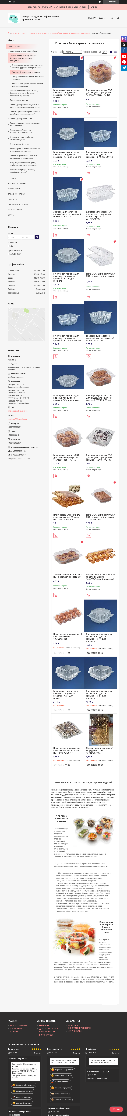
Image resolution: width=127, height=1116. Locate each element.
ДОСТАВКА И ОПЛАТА (18, 204)
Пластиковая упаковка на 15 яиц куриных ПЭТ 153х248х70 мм (100, 750)
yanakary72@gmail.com (17, 419)
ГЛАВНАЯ (92, 18)
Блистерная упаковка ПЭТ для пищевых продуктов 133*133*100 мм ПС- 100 (99, 92)
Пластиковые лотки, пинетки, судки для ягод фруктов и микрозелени (27, 66)
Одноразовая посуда (19, 100)
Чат (116, 1109)
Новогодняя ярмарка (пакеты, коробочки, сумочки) (22, 171)
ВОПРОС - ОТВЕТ (16, 210)
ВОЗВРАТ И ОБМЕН (17, 183)
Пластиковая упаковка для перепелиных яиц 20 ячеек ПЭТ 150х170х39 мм (66, 517)
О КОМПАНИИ (16, 1029)
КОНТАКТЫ (44, 1026)
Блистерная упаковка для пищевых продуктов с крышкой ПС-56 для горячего (66, 694)
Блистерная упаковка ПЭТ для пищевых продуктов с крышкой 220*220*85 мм (99, 397)
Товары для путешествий (21, 119)
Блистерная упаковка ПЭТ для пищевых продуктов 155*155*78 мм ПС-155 (66, 457)
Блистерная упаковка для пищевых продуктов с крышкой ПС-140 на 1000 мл (67, 338)
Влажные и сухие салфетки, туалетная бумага (22, 138)
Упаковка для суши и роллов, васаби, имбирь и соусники (27, 85)
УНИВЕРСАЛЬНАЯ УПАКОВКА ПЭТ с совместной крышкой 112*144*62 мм (100, 517)
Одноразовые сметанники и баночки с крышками (28, 78)
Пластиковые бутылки (19, 144)
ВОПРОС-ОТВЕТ (46, 1035)
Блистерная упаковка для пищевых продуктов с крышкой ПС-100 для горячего (66, 277)
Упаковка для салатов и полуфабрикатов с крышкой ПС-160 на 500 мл (67, 214)
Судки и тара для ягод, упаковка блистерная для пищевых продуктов (60, 33)
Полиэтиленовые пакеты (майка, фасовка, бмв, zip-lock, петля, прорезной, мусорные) (24, 93)
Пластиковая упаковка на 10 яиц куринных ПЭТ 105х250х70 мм (67, 636)
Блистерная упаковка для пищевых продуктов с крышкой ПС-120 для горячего (66, 93)
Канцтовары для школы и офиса (23, 51)
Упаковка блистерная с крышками (26, 72)
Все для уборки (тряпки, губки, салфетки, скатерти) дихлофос (23, 164)
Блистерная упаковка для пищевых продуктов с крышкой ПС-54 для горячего (99, 694)
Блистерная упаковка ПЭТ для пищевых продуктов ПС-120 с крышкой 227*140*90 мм (99, 215)
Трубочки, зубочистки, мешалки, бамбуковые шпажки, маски (23, 157)
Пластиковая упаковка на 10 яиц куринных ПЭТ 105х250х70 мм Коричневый (100, 576)
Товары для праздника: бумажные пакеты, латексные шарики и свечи (25, 106)
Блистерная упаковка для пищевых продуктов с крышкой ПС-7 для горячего (67, 154)
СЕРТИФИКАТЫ (75, 1031)
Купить (93, 7)
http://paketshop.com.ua (17, 411)
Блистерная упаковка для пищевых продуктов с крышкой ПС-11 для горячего (99, 637)
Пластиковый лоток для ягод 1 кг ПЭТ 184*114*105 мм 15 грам (102, 1061)
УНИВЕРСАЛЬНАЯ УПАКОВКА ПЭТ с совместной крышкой (100, 275)
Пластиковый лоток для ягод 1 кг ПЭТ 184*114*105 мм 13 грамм (64, 1061)
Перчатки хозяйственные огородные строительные (21, 131)
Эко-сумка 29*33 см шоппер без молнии (24, 1077)
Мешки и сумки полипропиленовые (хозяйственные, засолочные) (25, 113)
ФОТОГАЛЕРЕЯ (15, 189)
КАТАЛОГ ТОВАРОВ (19, 33)
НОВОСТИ (12, 199)
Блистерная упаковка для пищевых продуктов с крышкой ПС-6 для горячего (67, 397)
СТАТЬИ (11, 215)
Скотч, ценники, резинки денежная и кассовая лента (25, 124)
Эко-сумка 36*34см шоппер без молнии (24, 1065)
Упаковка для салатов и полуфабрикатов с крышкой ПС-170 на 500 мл (100, 338)
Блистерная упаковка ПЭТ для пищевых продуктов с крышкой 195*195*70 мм (99, 457)
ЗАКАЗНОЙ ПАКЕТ (16, 194)
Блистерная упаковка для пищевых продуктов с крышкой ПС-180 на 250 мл (99, 154)
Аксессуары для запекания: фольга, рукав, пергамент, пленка (25, 150)
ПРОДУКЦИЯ (14, 46)
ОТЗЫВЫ (12, 178)
